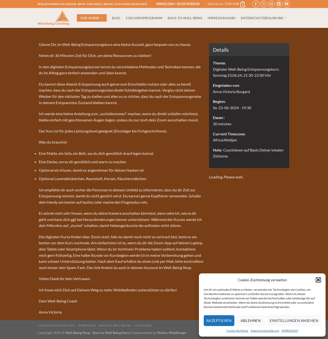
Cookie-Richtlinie (237, 331)
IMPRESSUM (290, 331)
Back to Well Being (115, 325)
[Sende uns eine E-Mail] (271, 3)
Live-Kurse (143, 325)
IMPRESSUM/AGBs (222, 18)
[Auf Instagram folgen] (263, 3)
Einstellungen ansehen (294, 320)
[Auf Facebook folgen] (255, 3)
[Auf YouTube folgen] (286, 3)
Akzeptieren (219, 320)
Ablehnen (251, 320)
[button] (318, 279)
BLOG (116, 18)
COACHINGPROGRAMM (144, 18)
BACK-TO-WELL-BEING (185, 18)
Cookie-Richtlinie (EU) (56, 325)
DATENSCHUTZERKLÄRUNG (264, 18)
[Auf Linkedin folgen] (279, 3)
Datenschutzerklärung (265, 331)
